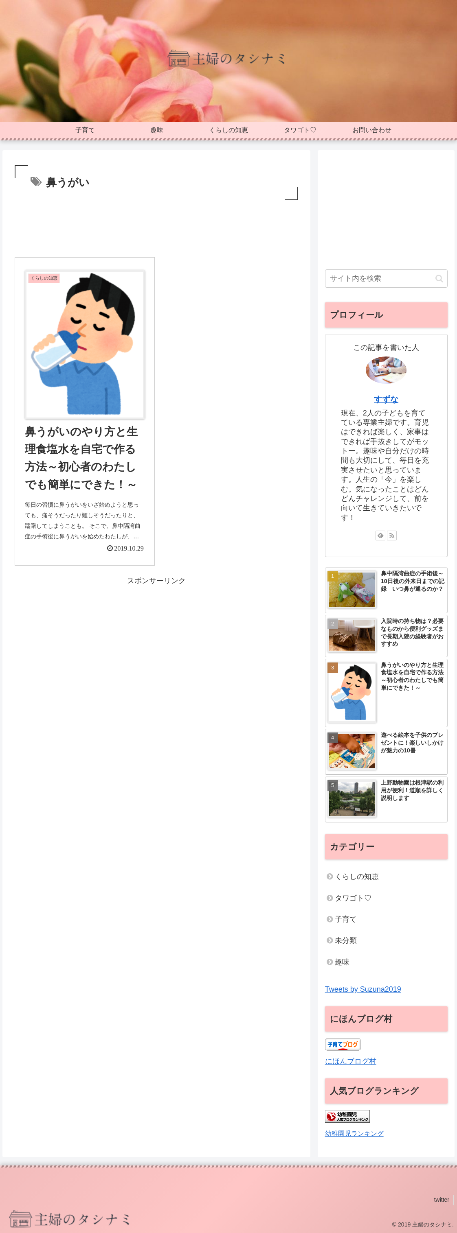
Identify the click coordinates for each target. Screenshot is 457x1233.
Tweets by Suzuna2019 (363, 989)
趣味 (342, 962)
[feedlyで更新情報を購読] (380, 535)
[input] (386, 278)
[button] (85, 344)
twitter (441, 1199)
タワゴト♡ (353, 898)
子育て (346, 919)
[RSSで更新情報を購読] (392, 535)
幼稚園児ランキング (354, 1133)
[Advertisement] (156, 226)
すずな (386, 399)
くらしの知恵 (357, 876)
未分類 (346, 940)
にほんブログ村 (350, 1061)
